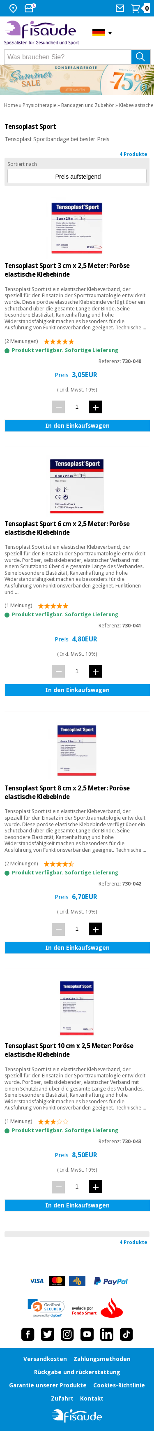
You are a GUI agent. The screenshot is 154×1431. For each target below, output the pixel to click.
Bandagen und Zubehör (87, 105)
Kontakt (91, 1398)
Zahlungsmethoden (102, 1359)
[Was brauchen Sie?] (77, 57)
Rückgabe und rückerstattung (77, 1372)
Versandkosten (45, 1359)
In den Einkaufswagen (77, 425)
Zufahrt (62, 1398)
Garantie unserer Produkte (48, 1385)
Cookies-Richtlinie (119, 1385)
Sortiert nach (22, 164)
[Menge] (77, 406)
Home (11, 105)
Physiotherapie (39, 105)
